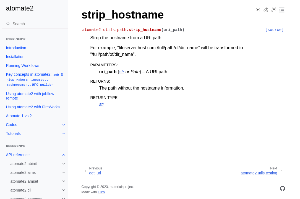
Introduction (16, 48)
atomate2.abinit (24, 163)
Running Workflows (22, 65)
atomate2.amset (24, 181)
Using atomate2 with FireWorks (33, 107)
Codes (11, 124)
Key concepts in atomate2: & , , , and (34, 79)
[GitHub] (282, 189)
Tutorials (13, 133)
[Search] (35, 24)
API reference (18, 155)
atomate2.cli (21, 190)
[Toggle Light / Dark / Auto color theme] (273, 10)
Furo (101, 192)
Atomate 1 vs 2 (19, 116)
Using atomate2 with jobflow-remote (31, 95)
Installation (15, 56)
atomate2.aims (23, 172)
